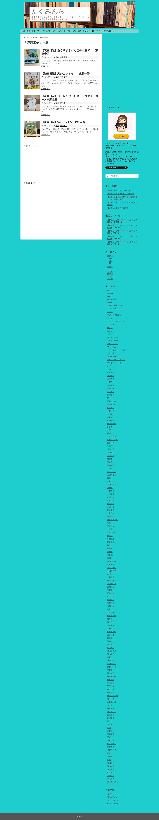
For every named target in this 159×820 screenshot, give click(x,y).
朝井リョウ (111, 568)
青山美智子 (111, 763)
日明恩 (110, 552)
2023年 (110, 256)
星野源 (110, 555)
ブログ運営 (107, 31)
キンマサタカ (112, 337)
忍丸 (109, 523)
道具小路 (110, 740)
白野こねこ (111, 657)
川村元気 (110, 513)
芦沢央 (110, 705)
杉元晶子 (110, 580)
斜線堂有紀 (111, 532)
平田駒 (110, 516)
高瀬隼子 (110, 776)
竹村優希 (110, 680)
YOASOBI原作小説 (114, 305)
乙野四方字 (111, 401)
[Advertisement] (42, 162)
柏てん (110, 596)
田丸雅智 (110, 648)
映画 (69, 31)
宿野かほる (111, 481)
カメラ (110, 331)
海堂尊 (110, 638)
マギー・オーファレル (116, 360)
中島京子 (110, 388)
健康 (53, 31)
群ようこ (110, 699)
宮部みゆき (111, 475)
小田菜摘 (110, 494)
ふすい (110, 312)
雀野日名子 (111, 750)
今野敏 (110, 417)
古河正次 (110, 456)
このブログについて (115, 308)
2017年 (110, 279)
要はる (110, 721)
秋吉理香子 (111, 676)
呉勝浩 (110, 459)
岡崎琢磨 (110, 504)
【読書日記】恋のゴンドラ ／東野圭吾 (65, 73)
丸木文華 (110, 395)
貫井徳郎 (110, 724)
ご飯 (33, 31)
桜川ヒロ (110, 606)
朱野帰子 (110, 577)
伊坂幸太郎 (111, 424)
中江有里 (110, 392)
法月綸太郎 (111, 632)
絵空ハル (110, 686)
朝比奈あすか (112, 571)
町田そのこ (111, 651)
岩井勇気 (110, 510)
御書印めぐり (112, 520)
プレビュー (111, 356)
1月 (110, 263)
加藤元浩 (110, 443)
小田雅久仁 (111, 497)
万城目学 (110, 376)
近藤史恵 (110, 734)
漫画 (109, 641)
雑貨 (79, 31)
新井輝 (110, 536)
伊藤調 (110, 427)
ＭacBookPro (112, 782)
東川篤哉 (110, 587)
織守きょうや (112, 696)
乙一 (109, 398)
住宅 (74, 31)
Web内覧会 (111, 299)
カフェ (110, 328)
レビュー (86, 31)
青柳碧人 (110, 769)
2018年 (110, 276)
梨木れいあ (111, 609)
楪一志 (110, 622)
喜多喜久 (110, 462)
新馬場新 (110, 542)
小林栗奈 (110, 491)
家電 (109, 478)
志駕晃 (110, 529)
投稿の (112, 797)
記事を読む (45, 66)
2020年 (110, 272)
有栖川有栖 (111, 561)
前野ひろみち (112, 440)
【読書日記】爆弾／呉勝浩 (117, 208)
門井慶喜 (110, 747)
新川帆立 (110, 539)
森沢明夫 (110, 612)
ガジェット (61, 31)
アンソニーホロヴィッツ (117, 321)
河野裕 (110, 628)
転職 (109, 728)
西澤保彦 (110, 718)
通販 (109, 737)
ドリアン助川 (112, 340)
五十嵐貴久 (111, 404)
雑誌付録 (110, 756)
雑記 (23, 31)
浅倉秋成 (110, 635)
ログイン (110, 794)
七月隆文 (110, 372)
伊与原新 (110, 420)
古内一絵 (110, 452)
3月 (110, 261)
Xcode (109, 302)
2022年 (110, 267)
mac (109, 296)
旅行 (93, 31)
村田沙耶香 (111, 584)
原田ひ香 (110, 449)
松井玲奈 (110, 593)
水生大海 (110, 625)
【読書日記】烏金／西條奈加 (118, 190)
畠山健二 (110, 654)
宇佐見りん (111, 472)
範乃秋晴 (110, 683)
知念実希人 (111, 664)
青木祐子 (110, 766)
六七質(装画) (112, 436)
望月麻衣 (110, 564)
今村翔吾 (110, 411)
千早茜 (110, 446)
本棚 (28, 31)
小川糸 (110, 488)
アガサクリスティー (115, 315)
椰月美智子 (111, 619)
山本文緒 (110, 500)
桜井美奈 (110, 603)
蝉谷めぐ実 (111, 712)
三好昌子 (110, 379)
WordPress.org (113, 803)
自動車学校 (111, 702)
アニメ (99, 31)
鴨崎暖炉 (110, 779)
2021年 (110, 269)
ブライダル (46, 31)
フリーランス (112, 344)
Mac (38, 31)
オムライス (111, 324)
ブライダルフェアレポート (117, 350)
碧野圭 (110, 670)
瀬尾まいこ (111, 644)
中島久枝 (110, 385)
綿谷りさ (110, 692)
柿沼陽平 (110, 600)
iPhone (110, 293)
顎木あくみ (111, 772)
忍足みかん (111, 526)
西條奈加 (110, 715)
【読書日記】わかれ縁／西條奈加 (120, 194)
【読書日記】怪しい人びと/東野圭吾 (63, 122)
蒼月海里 (110, 708)
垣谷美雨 (110, 465)
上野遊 (110, 382)
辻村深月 (110, 731)
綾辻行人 (110, 689)
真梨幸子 (110, 660)
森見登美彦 (111, 616)
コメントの (113, 800)
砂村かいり (111, 667)
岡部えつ (110, 507)
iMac (109, 291)
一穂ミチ (110, 369)
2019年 (110, 274)
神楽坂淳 (110, 673)
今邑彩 (110, 414)
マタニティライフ (114, 363)
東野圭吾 (63, 57)
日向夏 (110, 548)
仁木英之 (110, 408)
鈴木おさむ (111, 744)
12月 (111, 258)
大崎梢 (110, 468)
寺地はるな (111, 484)
